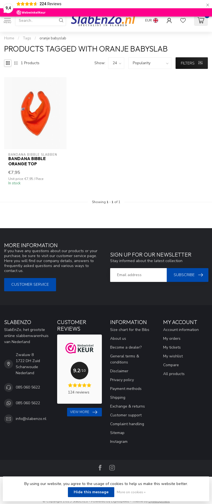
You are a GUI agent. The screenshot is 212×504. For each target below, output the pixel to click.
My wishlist (173, 356)
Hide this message (91, 492)
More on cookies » (131, 492)
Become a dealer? (126, 347)
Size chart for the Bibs (129, 329)
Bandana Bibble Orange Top (27, 161)
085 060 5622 (28, 387)
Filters (191, 63)
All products (174, 373)
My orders (172, 338)
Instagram (119, 441)
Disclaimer (119, 371)
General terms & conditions (124, 359)
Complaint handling (127, 424)
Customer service (30, 284)
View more (83, 412)
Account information (181, 329)
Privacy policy (122, 379)
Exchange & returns (127, 406)
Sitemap (117, 432)
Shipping (117, 397)
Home (9, 38)
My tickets (172, 347)
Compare (171, 365)
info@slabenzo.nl (31, 418)
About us (118, 338)
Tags (27, 38)
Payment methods (126, 388)
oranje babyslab (52, 38)
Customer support (126, 415)
